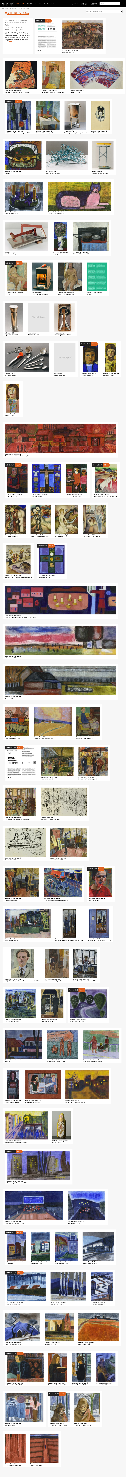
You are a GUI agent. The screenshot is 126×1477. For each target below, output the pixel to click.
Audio (46, 4)
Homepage (5, 8)
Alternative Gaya (23, 8)
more (10, 41)
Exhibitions (20, 4)
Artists (53, 4)
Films (40, 4)
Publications (31, 4)
